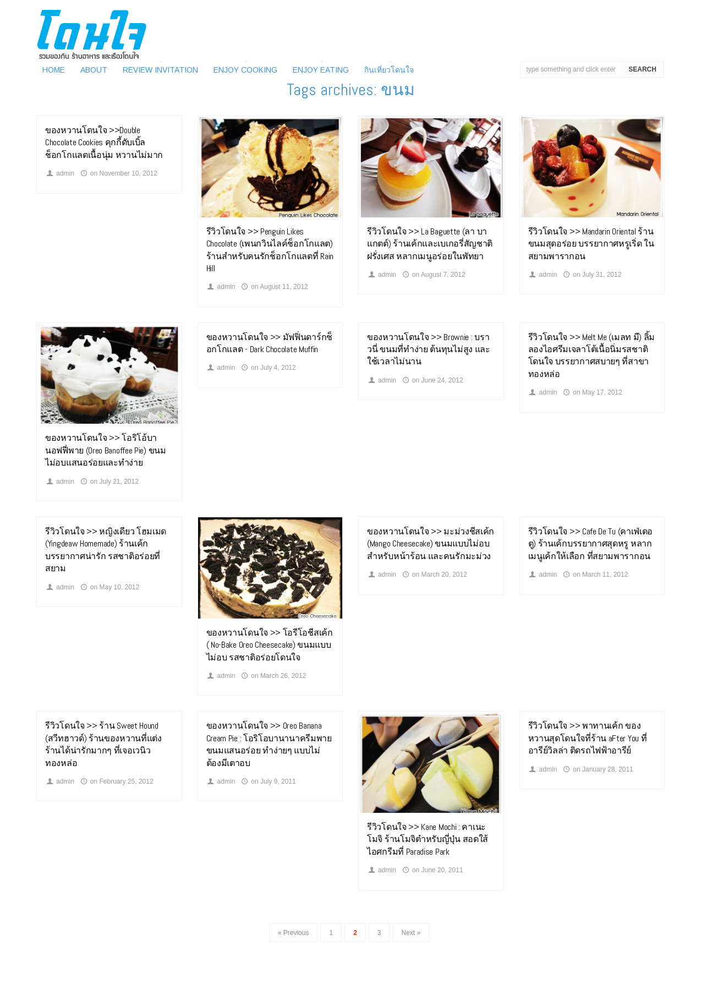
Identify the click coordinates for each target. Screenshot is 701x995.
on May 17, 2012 (592, 392)
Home (53, 69)
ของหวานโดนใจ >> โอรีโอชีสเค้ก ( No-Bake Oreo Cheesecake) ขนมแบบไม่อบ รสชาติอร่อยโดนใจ (269, 645)
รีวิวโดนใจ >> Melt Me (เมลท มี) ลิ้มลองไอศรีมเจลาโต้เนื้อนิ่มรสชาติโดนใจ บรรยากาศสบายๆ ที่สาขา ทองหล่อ (591, 355)
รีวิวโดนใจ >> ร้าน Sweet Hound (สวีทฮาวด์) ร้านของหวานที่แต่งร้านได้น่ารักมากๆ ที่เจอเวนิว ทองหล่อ (103, 744)
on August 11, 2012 (274, 287)
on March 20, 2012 (434, 574)
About (93, 69)
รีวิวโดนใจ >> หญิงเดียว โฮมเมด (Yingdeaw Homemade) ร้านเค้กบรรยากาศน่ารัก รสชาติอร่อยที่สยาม (105, 550)
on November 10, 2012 (118, 173)
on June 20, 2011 (432, 870)
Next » (411, 933)
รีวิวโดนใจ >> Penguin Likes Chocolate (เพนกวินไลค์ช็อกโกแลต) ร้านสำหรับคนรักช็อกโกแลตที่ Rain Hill (270, 250)
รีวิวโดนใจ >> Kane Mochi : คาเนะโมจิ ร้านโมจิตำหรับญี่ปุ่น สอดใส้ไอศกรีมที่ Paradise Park (427, 839)
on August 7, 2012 (433, 274)
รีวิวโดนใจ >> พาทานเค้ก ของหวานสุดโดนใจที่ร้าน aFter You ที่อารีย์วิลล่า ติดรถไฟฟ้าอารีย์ (587, 738)
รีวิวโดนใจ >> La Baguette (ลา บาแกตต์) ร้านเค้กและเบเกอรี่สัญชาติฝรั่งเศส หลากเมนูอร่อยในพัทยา (429, 244)
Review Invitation (160, 69)
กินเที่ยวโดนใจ (389, 69)
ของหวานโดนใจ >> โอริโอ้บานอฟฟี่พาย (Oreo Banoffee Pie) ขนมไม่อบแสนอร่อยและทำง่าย (105, 450)
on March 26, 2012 (273, 676)
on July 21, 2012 (109, 481)
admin (59, 173)
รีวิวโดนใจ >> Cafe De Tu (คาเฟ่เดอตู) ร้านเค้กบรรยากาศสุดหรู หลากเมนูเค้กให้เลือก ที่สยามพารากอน (590, 544)
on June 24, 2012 (432, 380)
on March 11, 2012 (595, 574)
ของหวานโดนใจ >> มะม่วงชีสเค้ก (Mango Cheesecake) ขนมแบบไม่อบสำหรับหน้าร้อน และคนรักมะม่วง (430, 544)
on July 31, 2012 (591, 274)
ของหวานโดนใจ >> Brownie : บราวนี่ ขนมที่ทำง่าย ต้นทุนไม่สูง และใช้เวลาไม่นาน (428, 349)
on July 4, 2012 (268, 367)
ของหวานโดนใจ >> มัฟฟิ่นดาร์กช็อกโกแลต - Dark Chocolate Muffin (269, 343)
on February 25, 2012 (116, 781)
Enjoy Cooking (245, 69)
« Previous (293, 933)
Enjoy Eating (321, 69)
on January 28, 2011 (597, 769)
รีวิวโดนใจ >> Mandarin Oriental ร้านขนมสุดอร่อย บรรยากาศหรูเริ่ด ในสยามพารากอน (591, 244)
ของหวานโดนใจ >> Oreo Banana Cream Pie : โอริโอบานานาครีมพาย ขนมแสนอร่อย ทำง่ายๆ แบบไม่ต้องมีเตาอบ (269, 744)
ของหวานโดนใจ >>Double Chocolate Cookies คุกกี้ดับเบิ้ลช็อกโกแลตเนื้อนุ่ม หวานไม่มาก (104, 142)
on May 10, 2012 (109, 587)
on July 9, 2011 (268, 781)
